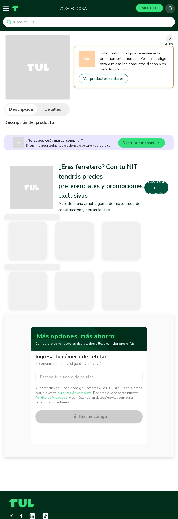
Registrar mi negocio (156, 187)
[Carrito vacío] (170, 8)
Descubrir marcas (141, 143)
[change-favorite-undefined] (169, 40)
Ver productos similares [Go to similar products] (103, 78)
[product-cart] (170, 8)
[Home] (15, 8)
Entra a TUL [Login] (150, 8)
